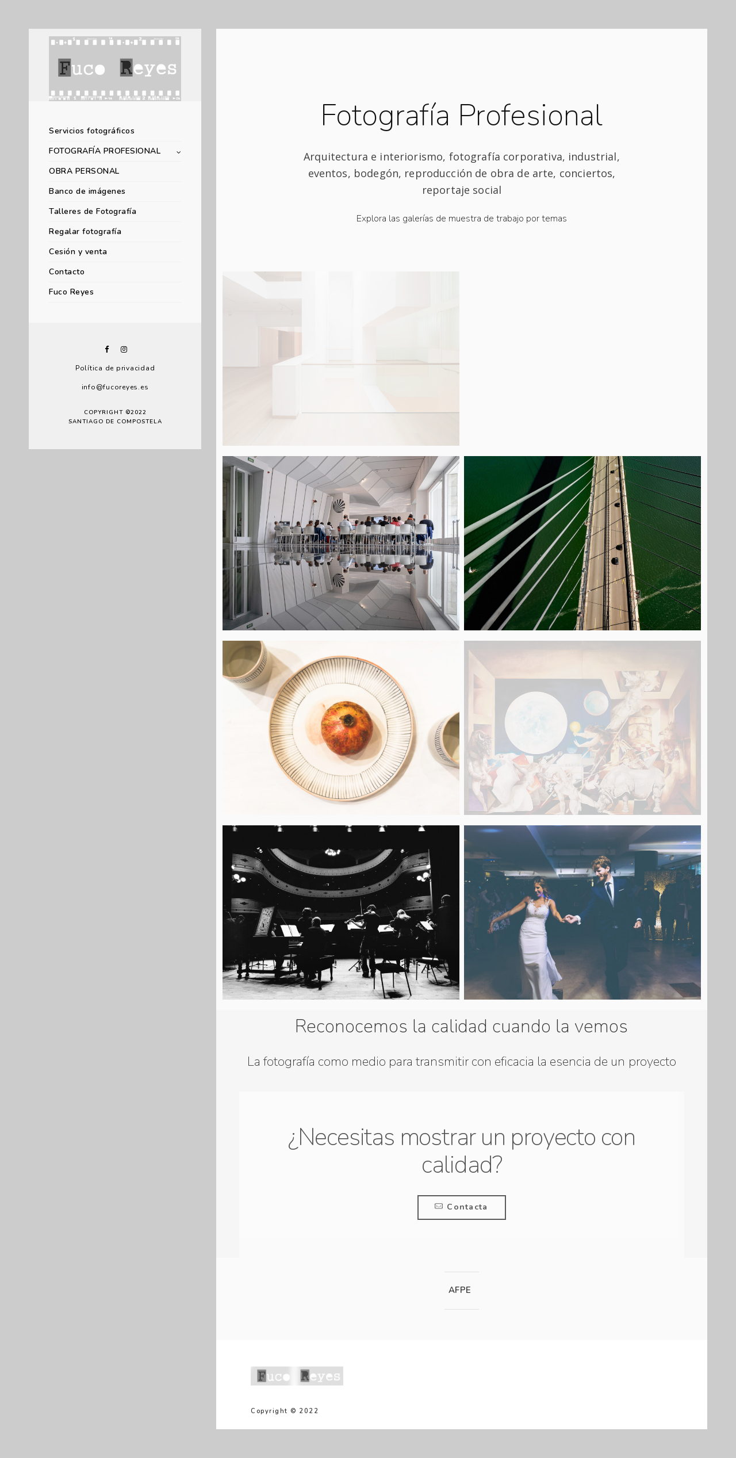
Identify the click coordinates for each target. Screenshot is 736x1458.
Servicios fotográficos (92, 130)
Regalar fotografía (85, 231)
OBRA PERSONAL (84, 171)
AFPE (459, 1290)
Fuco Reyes (71, 291)
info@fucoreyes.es (115, 387)
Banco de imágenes (87, 191)
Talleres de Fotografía (92, 211)
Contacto (67, 271)
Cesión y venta (78, 251)
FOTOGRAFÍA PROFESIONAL (104, 151)
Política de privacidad (115, 368)
